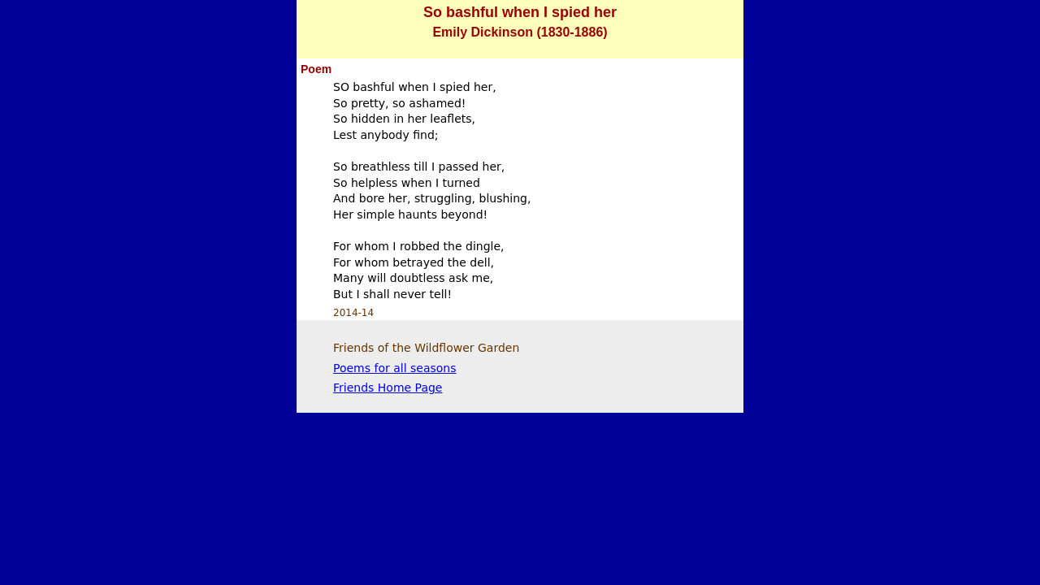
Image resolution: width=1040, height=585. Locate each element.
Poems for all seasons (395, 368)
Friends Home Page (387, 387)
